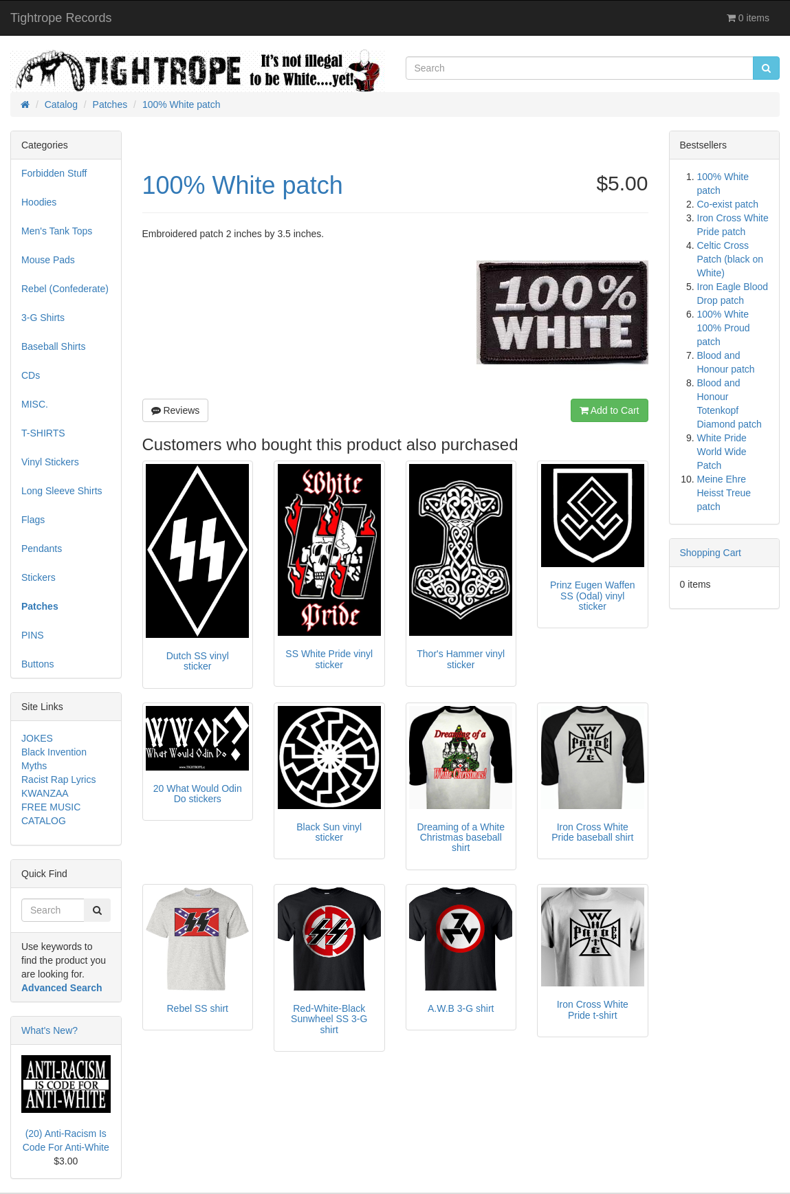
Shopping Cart (711, 552)
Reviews (175, 410)
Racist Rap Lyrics (58, 779)
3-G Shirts (43, 317)
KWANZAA (45, 793)
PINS (32, 635)
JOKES (37, 738)
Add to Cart (609, 410)
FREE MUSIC (50, 806)
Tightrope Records (60, 18)
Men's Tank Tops (56, 230)
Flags (33, 519)
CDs (30, 375)
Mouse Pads (48, 259)
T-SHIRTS (43, 433)
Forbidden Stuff (54, 173)
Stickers (38, 577)
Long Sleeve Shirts (61, 490)
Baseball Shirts (53, 346)
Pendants (41, 548)
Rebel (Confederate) (65, 288)
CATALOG (43, 820)
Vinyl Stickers (50, 461)
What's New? (49, 1030)
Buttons (37, 664)
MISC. (34, 404)
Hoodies (38, 202)
